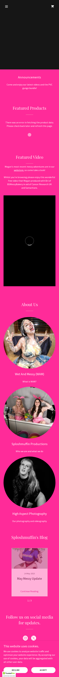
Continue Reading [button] (29, 591)
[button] (7, 6)
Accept (43, 670)
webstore (18, 170)
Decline (16, 670)
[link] (52, 6)
